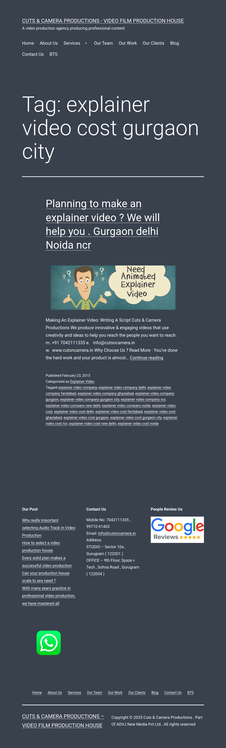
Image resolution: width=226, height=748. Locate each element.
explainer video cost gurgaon (86, 417)
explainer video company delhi (122, 387)
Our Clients (153, 43)
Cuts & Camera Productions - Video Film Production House (103, 21)
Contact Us (33, 54)
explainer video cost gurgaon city (136, 417)
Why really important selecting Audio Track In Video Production (48, 528)
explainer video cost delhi (74, 412)
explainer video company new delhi (73, 406)
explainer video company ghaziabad (106, 393)
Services (72, 43)
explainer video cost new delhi (92, 423)
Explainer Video (82, 381)
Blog (174, 43)
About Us (49, 43)
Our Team (103, 43)
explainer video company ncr (143, 399)
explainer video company (77, 387)
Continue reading (146, 357)
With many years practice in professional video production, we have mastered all (48, 596)
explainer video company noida (126, 406)
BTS (54, 54)
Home (28, 43)
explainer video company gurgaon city (89, 399)
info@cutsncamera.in (117, 533)
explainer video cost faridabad (119, 412)
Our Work (128, 43)
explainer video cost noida (138, 423)
